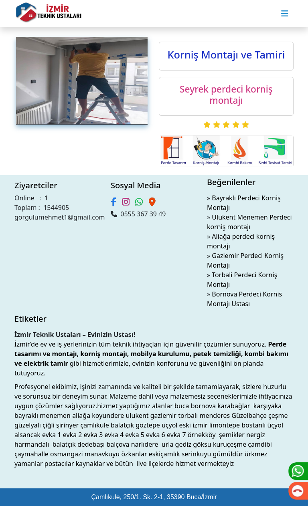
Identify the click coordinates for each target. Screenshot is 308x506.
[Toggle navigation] (285, 14)
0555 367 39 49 (138, 214)
